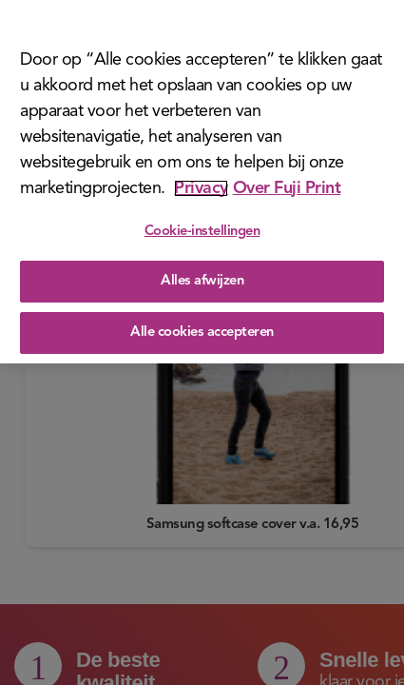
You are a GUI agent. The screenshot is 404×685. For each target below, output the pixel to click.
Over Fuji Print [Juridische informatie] (287, 180)
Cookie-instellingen (202, 225)
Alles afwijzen (202, 274)
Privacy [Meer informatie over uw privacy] (201, 180)
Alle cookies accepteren (202, 326)
